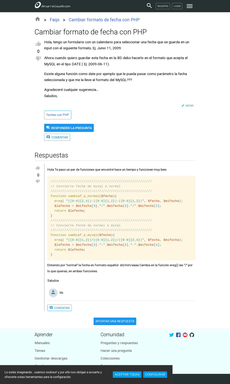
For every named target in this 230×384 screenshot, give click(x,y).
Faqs (54, 19)
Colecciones (110, 358)
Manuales (42, 343)
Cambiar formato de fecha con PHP (104, 19)
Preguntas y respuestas (119, 343)
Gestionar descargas (51, 358)
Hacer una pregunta (116, 350)
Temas (40, 350)
